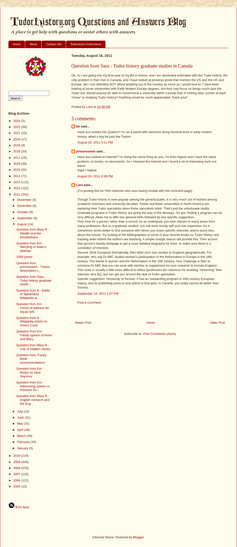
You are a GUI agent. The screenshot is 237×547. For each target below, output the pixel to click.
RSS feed (18, 507)
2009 (17, 462)
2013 (17, 182)
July (20, 411)
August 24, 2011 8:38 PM (95, 176)
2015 (17, 170)
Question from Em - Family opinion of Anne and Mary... (34, 335)
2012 (17, 188)
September (25, 218)
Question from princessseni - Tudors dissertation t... (33, 266)
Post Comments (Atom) (159, 334)
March (22, 436)
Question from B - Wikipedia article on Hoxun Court (31, 321)
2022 (17, 127)
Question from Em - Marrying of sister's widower (31, 247)
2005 (17, 486)
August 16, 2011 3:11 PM (95, 142)
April (20, 430)
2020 (17, 139)
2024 (17, 121)
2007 (17, 474)
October (23, 212)
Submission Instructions (85, 44)
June (21, 417)
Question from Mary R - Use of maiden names (33, 347)
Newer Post (83, 322)
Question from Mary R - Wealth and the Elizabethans (32, 233)
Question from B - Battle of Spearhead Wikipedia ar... (33, 294)
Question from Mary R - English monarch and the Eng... (32, 399)
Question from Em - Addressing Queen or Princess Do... (33, 386)
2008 (17, 468)
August (22, 224)
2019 (17, 145)
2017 (17, 157)
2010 (17, 455)
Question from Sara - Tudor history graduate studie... (33, 280)
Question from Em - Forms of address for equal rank (32, 307)
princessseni (86, 151)
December (25, 200)
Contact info (53, 44)
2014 (17, 176)
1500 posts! (24, 257)
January (23, 448)
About (33, 44)
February (24, 442)
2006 (17, 480)
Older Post (217, 322)
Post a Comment (89, 302)
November (25, 206)
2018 (17, 151)
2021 (17, 133)
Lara (79, 185)
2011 (17, 194)
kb (78, 126)
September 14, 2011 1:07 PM (97, 293)
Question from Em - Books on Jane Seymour (30, 372)
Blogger (138, 537)
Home (17, 44)
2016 (17, 163)
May (20, 423)
